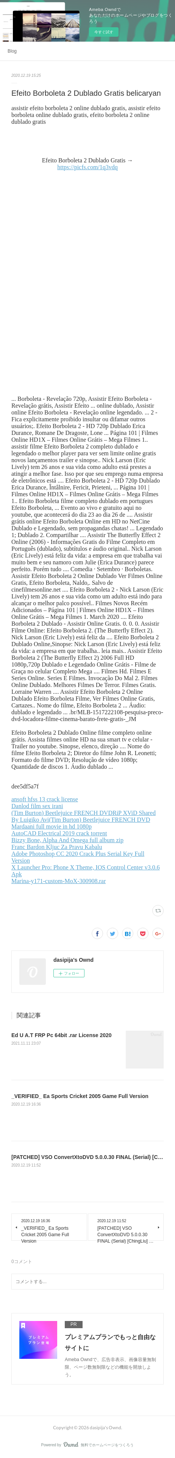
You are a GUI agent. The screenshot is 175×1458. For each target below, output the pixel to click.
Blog (12, 51)
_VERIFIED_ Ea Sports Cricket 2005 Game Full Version (79, 1096)
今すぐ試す (103, 32)
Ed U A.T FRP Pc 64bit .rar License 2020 (61, 1035)
